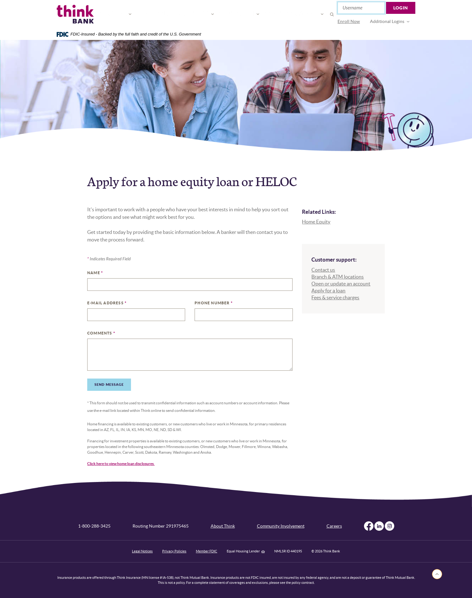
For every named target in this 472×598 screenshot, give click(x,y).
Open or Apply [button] (276, 14)
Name (95, 273)
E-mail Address (107, 303)
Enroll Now (349, 21)
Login (400, 7)
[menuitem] (349, 21)
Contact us (323, 270)
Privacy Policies (174, 551)
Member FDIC (206, 551)
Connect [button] (232, 14)
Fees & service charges (335, 297)
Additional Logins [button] (387, 21)
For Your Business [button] (183, 14)
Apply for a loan (328, 290)
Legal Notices (142, 551)
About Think (223, 526)
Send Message (109, 384)
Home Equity (316, 221)
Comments (101, 333)
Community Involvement (280, 526)
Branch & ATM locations (337, 277)
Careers (334, 526)
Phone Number (214, 303)
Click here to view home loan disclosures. (121, 464)
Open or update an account (340, 283)
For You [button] (135, 14)
